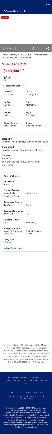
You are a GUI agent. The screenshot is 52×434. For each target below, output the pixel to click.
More (48, 4)
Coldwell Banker (18, 377)
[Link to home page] (2, 4)
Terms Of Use (16, 392)
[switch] (33, 48)
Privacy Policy (35, 392)
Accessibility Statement (22, 396)
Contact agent (9, 48)
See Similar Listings (14, 86)
